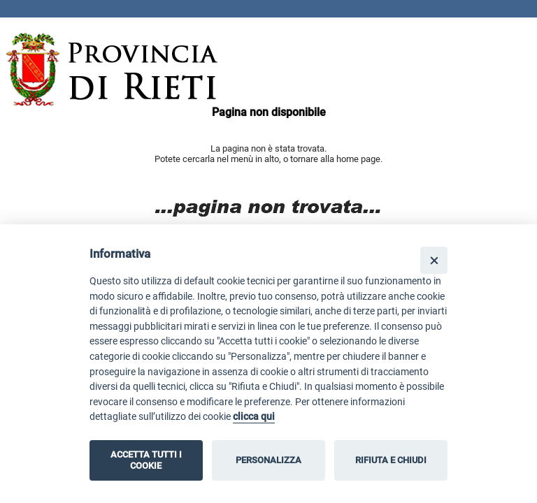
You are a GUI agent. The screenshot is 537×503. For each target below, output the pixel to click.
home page (358, 159)
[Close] (434, 260)
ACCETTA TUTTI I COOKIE (146, 460)
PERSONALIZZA (268, 460)
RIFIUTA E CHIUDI (391, 460)
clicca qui (254, 417)
